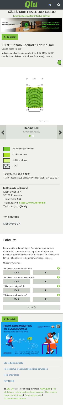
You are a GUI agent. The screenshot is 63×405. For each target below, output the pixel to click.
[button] (58, 268)
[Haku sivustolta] (58, 5)
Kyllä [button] (16, 272)
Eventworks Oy (11, 223)
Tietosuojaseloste (33, 395)
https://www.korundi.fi (32, 202)
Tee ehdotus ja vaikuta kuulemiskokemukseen (26, 368)
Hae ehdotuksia (11, 374)
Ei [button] (46, 272)
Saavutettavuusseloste (15, 398)
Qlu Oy (10, 388)
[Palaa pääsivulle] (31, 4)
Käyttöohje (9, 380)
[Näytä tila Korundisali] (30, 136)
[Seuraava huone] (3, 132)
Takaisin (10, 36)
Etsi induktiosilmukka (13, 362)
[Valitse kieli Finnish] (50, 4)
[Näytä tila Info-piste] (33, 136)
